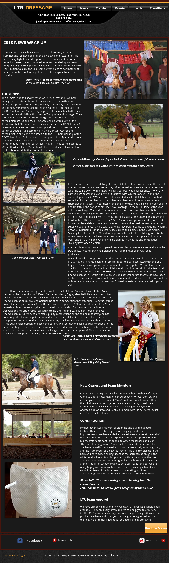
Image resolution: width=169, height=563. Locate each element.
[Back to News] (156, 528)
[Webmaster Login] (15, 555)
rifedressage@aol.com (78, 21)
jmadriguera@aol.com (48, 21)
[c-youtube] (142, 540)
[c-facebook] (20, 540)
